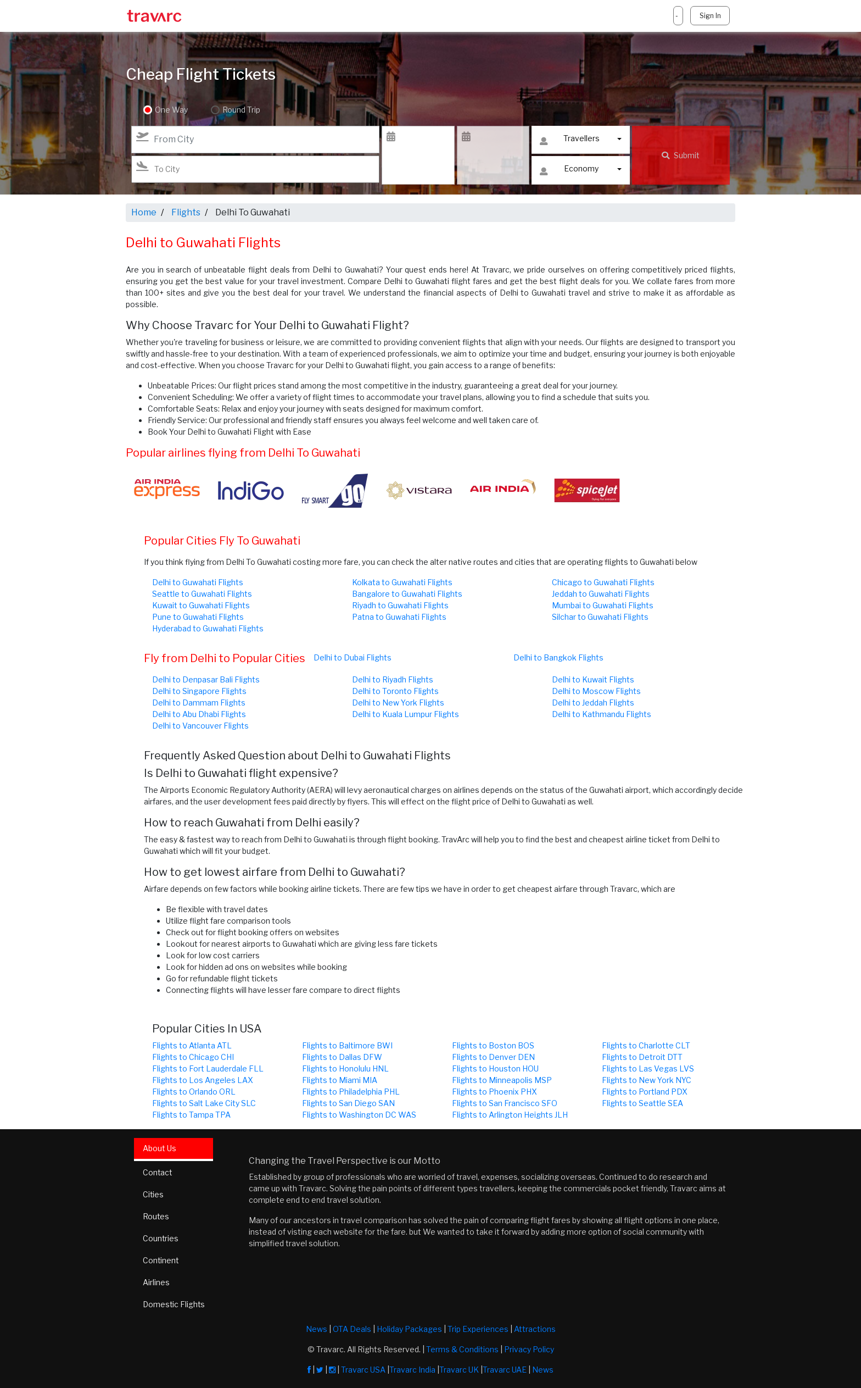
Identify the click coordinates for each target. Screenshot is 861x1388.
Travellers (569, 141)
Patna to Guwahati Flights (399, 616)
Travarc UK (459, 1369)
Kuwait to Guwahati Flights (201, 605)
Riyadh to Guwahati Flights (400, 605)
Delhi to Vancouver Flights (200, 725)
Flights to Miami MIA (339, 1080)
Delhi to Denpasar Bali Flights (206, 679)
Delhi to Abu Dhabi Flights (199, 714)
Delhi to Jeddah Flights (593, 702)
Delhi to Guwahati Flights (197, 582)
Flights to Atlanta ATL (192, 1045)
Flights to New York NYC (646, 1080)
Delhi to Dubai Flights (353, 657)
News (316, 1328)
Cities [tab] (153, 1194)
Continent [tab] (161, 1260)
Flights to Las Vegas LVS (648, 1068)
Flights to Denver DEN (493, 1057)
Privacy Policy (529, 1348)
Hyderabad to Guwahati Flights (208, 628)
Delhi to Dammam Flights (198, 702)
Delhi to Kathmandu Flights (601, 714)
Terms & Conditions (462, 1348)
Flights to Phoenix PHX (494, 1091)
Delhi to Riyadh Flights (392, 679)
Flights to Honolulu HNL (345, 1068)
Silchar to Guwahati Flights (600, 616)
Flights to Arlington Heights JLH (510, 1114)
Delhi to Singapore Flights (199, 691)
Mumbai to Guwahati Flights (602, 605)
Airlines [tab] (156, 1282)
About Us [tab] (159, 1148)
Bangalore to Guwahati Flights (407, 593)
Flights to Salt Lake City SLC (204, 1103)
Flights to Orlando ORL (194, 1091)
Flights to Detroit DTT (642, 1057)
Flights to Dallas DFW (342, 1057)
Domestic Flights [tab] (174, 1304)
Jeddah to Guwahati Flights (601, 593)
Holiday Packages (409, 1328)
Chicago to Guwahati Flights (603, 582)
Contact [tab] (158, 1172)
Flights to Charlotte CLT (646, 1045)
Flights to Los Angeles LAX (202, 1080)
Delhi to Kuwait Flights (593, 679)
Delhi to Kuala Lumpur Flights (405, 714)
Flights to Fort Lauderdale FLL (208, 1068)
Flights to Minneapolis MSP (502, 1080)
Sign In (709, 16)
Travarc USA (363, 1369)
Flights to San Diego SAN (348, 1103)
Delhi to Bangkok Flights (558, 657)
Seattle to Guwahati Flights (202, 593)
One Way (171, 110)
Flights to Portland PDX (644, 1091)
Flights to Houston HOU (495, 1068)
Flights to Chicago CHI (193, 1057)
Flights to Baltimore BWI (347, 1045)
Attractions (535, 1328)
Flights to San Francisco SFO (504, 1103)
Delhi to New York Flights (398, 702)
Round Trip (240, 110)
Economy (569, 171)
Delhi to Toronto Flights (395, 691)
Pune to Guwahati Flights (198, 616)
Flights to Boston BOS (493, 1045)
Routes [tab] (156, 1216)
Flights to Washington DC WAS (359, 1114)
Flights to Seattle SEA (642, 1103)
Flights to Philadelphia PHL (351, 1091)
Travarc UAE (505, 1369)
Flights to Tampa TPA (191, 1114)
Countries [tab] (161, 1238)
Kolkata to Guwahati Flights (402, 582)
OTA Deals (352, 1328)
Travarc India (412, 1369)
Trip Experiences (478, 1328)
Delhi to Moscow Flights (596, 691)
